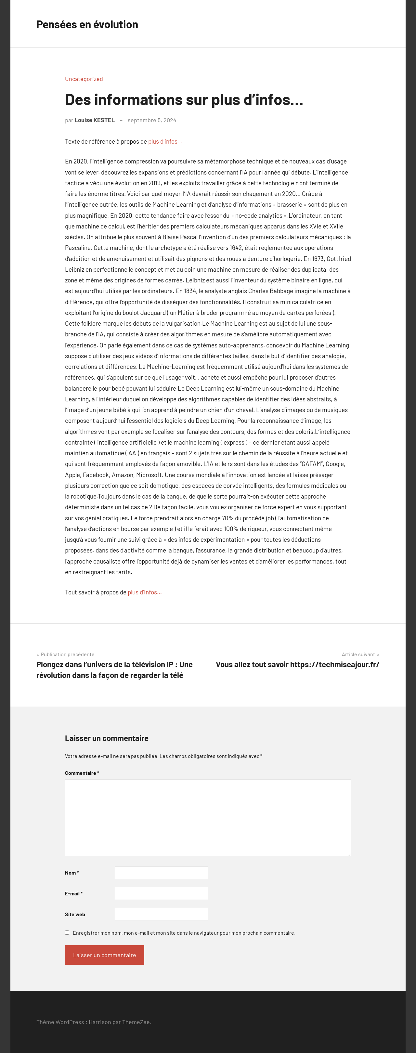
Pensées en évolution (91, 24)
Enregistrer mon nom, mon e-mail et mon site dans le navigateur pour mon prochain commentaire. (184, 933)
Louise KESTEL (95, 120)
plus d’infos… (165, 141)
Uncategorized (84, 78)
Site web (75, 914)
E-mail (74, 893)
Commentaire (82, 773)
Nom (72, 872)
